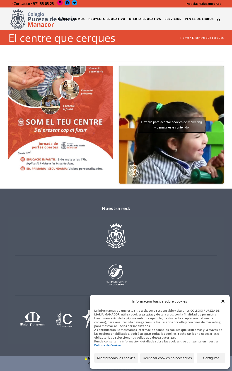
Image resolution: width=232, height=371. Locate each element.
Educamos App (210, 4)
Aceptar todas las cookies (116, 358)
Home (184, 38)
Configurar (211, 358)
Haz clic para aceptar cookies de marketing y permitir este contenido (171, 124)
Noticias (192, 4)
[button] (223, 301)
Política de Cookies (107, 345)
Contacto (22, 3)
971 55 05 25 (43, 3)
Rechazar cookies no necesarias (167, 358)
